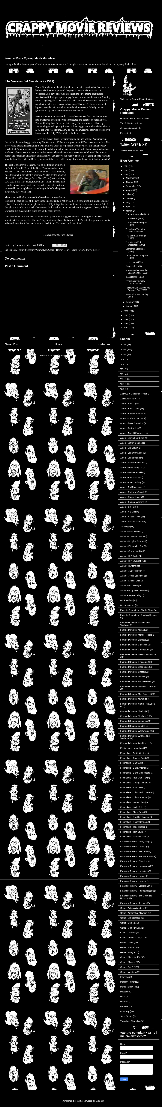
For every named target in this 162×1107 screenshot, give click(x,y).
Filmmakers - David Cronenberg (135, 773)
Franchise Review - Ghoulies (133, 861)
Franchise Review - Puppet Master (136, 891)
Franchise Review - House (132, 876)
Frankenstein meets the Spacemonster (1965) (137, 271)
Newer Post (11, 344)
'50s (122, 369)
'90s (122, 389)
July (128, 194)
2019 (126, 319)
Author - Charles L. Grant (132, 536)
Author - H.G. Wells (129, 556)
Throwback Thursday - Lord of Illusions (136, 282)
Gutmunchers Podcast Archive (134, 118)
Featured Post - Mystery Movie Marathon (30, 58)
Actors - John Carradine (131, 453)
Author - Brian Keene (130, 531)
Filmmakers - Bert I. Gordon (133, 753)
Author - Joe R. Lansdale (132, 576)
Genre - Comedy (128, 923)
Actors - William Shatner (131, 521)
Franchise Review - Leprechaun (135, 886)
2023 (126, 170)
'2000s (123, 344)
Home (58, 344)
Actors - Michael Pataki (131, 472)
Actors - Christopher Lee (131, 418)
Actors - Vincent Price (130, 516)
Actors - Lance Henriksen (132, 462)
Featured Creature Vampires (133, 721)
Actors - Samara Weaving (132, 502)
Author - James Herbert (131, 571)
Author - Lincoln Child (130, 581)
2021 (126, 311)
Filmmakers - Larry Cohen (132, 802)
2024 (126, 166)
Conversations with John (131, 128)
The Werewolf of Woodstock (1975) (135, 243)
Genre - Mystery (127, 962)
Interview (124, 977)
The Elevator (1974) (135, 218)
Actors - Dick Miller (129, 428)
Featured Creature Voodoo (132, 726)
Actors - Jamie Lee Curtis (132, 438)
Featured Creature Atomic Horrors (136, 635)
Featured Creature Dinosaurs (133, 662)
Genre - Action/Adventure (132, 908)
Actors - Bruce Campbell (131, 413)
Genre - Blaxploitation (130, 918)
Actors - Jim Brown (129, 448)
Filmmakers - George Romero (134, 782)
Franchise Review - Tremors (133, 903)
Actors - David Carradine (131, 423)
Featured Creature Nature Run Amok (137, 704)
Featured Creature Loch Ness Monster (138, 686)
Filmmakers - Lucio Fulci (131, 807)
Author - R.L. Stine (129, 585)
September (131, 186)
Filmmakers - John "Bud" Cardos (135, 792)
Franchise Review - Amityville (134, 841)
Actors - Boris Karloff (130, 408)
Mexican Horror (127, 982)
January (130, 306)
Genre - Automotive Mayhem (133, 913)
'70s (14, 250)
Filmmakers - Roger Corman (133, 822)
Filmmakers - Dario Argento (133, 768)
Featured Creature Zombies (133, 743)
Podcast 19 (125, 133)
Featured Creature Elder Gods (134, 667)
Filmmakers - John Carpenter (133, 797)
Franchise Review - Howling (133, 881)
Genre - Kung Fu (128, 952)
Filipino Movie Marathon (131, 748)
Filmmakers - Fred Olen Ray (133, 778)
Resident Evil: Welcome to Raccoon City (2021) (138, 289)
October (130, 182)
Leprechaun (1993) (134, 262)
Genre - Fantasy (127, 932)
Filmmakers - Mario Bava (132, 812)
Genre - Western (128, 972)
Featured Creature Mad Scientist (135, 694)
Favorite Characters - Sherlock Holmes (138, 615)
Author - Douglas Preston (132, 541)
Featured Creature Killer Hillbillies (136, 681)
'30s (122, 359)
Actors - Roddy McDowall (132, 492)
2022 (126, 174)
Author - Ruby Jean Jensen (133, 590)
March (129, 211)
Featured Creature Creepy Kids (135, 649)
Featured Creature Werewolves (32, 250)
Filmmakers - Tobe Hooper (132, 827)
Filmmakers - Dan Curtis (131, 763)
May (128, 202)
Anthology (125, 526)
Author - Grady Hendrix (131, 551)
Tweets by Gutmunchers (131, 150)
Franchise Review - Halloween (134, 866)
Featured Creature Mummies (133, 699)
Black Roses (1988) (135, 277)
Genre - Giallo (126, 942)
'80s (122, 384)
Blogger (100, 1101)
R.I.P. (122, 996)
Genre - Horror (55, 250)
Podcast (124, 991)
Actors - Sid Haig (128, 507)
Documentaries (127, 605)
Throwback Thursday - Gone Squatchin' (136, 230)
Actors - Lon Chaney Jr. (131, 467)
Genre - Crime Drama (130, 928)
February (130, 302)
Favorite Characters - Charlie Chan (136, 610)
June (128, 198)
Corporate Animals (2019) (138, 214)
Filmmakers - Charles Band (133, 758)
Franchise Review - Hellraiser (134, 871)
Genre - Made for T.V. (74, 250)
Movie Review (93, 250)
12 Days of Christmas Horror (133, 394)
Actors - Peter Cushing (130, 482)
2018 (126, 323)
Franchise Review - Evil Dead (134, 851)
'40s (122, 364)
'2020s (123, 354)
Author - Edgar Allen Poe (131, 546)
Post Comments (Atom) (64, 355)
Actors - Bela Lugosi (129, 403)
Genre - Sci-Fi (126, 967)
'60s (122, 374)
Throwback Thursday (130, 1021)
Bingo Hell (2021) (134, 266)
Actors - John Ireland (130, 458)
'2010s (123, 349)
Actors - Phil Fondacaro (131, 487)
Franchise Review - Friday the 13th (136, 856)
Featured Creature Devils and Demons (138, 654)
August (129, 190)
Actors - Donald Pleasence (132, 433)
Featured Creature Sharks (132, 711)
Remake (124, 1006)
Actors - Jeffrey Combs (131, 443)
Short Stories (126, 1016)
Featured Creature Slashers (133, 716)
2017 (126, 327)
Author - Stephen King (130, 595)
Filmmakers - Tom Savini (131, 832)
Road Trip (124, 1011)
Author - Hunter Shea (130, 566)
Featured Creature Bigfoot (132, 640)
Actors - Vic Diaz (128, 512)
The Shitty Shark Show (131, 123)
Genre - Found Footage (131, 937)
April (128, 206)
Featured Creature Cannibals (133, 645)
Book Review (126, 600)
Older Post (104, 344)
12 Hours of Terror (128, 398)
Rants (123, 1001)
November (131, 178)
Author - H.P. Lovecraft (130, 561)
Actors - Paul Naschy (130, 477)
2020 (126, 315)
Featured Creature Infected (133, 676)
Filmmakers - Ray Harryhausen (134, 817)
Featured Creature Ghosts (132, 672)
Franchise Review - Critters (133, 846)
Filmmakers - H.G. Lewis (131, 787)
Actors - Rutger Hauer (130, 497)
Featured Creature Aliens (132, 630)
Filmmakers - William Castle (133, 836)
